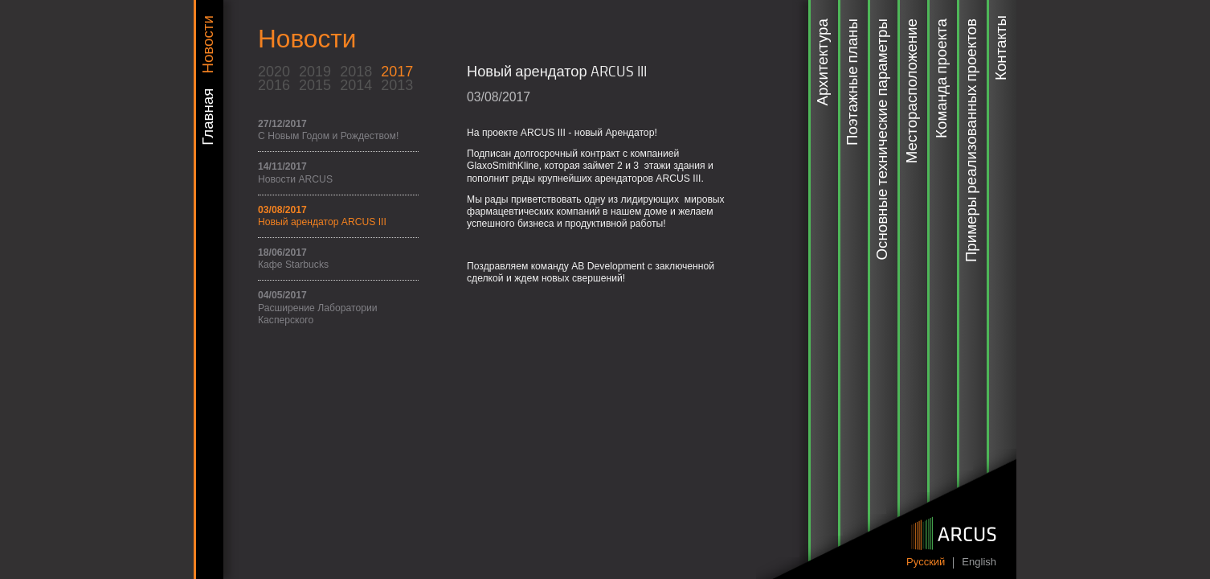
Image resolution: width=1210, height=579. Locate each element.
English (979, 562)
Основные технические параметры (883, 139)
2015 (315, 85)
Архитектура (824, 61)
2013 (397, 85)
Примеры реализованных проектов (972, 140)
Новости (209, 44)
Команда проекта (942, 78)
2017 (397, 72)
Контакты (1002, 47)
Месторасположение (913, 90)
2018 (356, 72)
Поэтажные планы (853, 82)
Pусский (925, 562)
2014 (356, 85)
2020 (274, 72)
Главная (209, 117)
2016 (274, 85)
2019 (315, 72)
